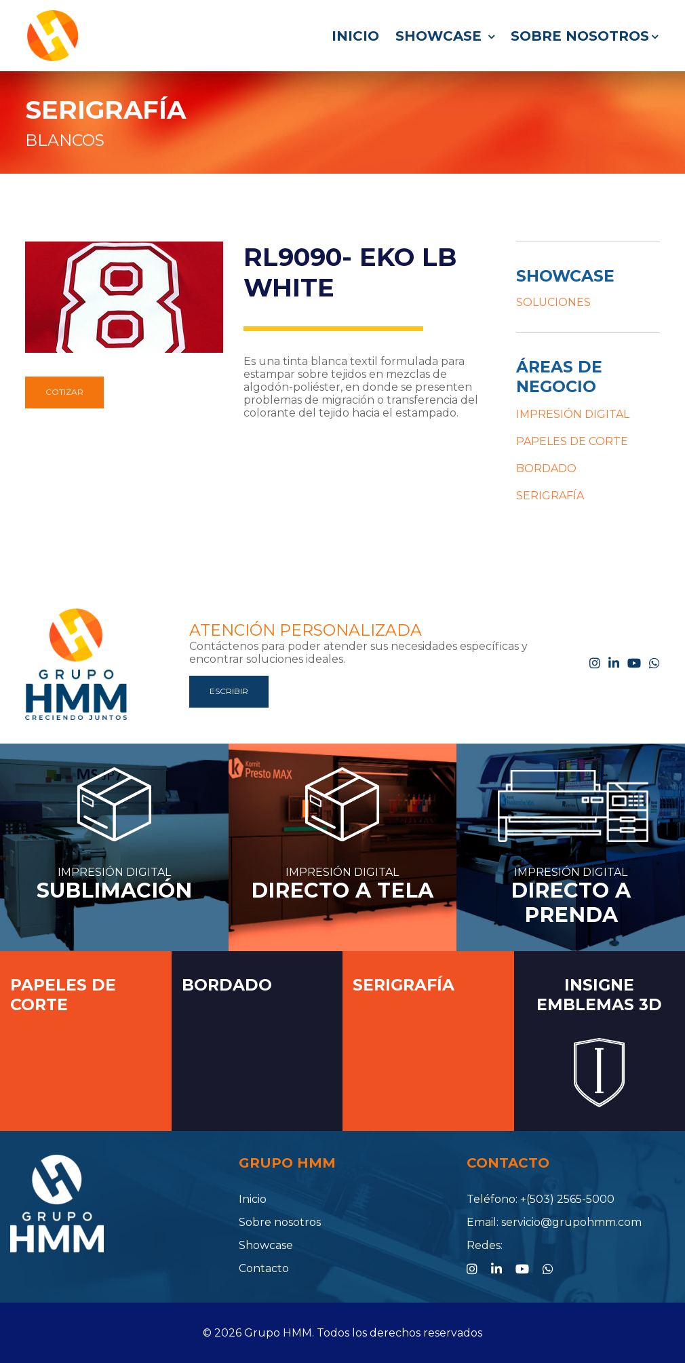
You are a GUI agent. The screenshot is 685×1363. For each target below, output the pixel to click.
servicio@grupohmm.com (571, 1222)
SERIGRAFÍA (105, 109)
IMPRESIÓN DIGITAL (572, 414)
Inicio (355, 36)
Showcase (444, 36)
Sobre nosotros (584, 36)
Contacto (264, 1268)
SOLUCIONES (553, 302)
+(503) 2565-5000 (567, 1199)
